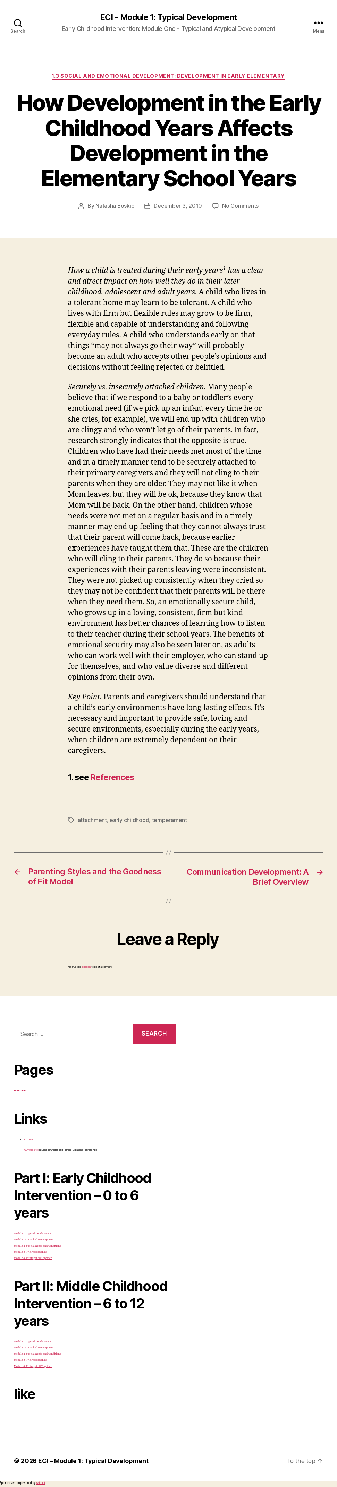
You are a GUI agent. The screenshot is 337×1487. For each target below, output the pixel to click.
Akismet (40, 1482)
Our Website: (31, 1149)
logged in (86, 966)
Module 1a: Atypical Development (33, 1238)
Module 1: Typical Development (32, 1232)
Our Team (29, 1138)
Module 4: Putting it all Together (33, 1257)
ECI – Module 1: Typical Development (94, 1460)
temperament (169, 819)
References (113, 777)
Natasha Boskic (114, 205)
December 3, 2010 (178, 205)
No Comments (240, 205)
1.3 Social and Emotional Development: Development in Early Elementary (168, 76)
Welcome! (20, 1089)
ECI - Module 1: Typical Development (168, 17)
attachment (92, 819)
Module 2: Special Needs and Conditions (37, 1245)
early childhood (129, 819)
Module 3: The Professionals (30, 1251)
